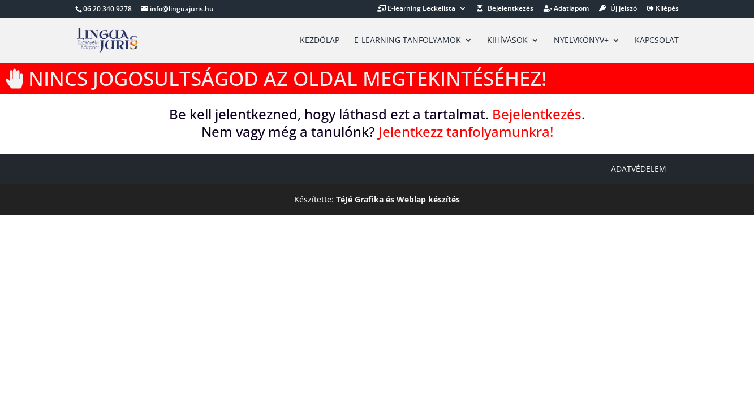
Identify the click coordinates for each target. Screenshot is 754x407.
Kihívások (507, 40)
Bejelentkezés (505, 9)
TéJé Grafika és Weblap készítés (398, 199)
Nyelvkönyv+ (581, 40)
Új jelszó (618, 9)
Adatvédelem (638, 168)
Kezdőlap (319, 40)
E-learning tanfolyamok (407, 40)
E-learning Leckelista (416, 9)
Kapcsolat (657, 40)
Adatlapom (566, 9)
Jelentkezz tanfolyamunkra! (465, 131)
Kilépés (663, 9)
